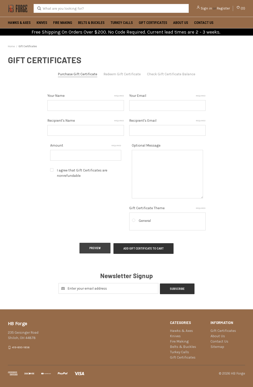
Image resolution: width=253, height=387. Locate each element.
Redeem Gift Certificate (122, 74)
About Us (180, 23)
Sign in (206, 8)
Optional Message (146, 145)
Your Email (167, 95)
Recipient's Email (167, 120)
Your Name (85, 95)
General (145, 220)
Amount (85, 145)
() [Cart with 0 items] (241, 8)
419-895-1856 (21, 345)
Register (223, 8)
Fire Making (62, 23)
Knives (42, 23)
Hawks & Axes (19, 23)
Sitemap (217, 345)
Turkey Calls (121, 23)
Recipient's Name (85, 120)
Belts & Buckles (91, 23)
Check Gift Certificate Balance (171, 74)
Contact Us (203, 23)
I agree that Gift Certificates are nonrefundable (82, 173)
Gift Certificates (153, 23)
